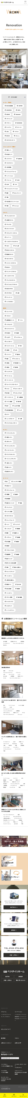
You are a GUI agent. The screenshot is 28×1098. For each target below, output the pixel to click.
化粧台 (6, 367)
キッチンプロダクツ (5, 1016)
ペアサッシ (7, 537)
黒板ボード (7, 584)
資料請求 (14, 930)
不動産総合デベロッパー (7, 1054)
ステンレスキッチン (9, 446)
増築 (6, 193)
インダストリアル (9, 276)
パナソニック (8, 119)
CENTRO (19, 106)
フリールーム (8, 376)
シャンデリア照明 (16, 481)
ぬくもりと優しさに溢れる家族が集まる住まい (13, 774)
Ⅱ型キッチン (8, 463)
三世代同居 (7, 167)
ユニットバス (8, 311)
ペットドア (16, 524)
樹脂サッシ (15, 533)
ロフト (6, 414)
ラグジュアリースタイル (10, 233)
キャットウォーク (9, 520)
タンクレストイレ (9, 329)
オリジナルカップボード (10, 423)
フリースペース (8, 380)
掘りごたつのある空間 (10, 563)
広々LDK (18, 584)
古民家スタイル (8, 220)
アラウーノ (7, 123)
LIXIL (6, 131)
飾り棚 (6, 393)
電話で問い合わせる (20, 980)
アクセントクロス (9, 550)
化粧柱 (6, 363)
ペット (6, 524)
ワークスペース (8, 397)
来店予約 (7, 976)
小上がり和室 (16, 406)
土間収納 (20, 397)
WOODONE (18, 123)
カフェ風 (16, 246)
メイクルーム (18, 337)
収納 (6, 567)
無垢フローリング (9, 503)
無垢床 (6, 546)
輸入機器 (19, 597)
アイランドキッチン (9, 433)
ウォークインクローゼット (11, 384)
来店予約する (14, 907)
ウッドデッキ (8, 371)
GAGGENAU (8, 110)
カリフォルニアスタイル (10, 284)
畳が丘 (17, 354)
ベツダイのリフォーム (6, 1014)
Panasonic (17, 114)
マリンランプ (8, 507)
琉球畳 (17, 537)
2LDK (6, 184)
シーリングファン (9, 610)
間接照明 (7, 554)
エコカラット (8, 606)
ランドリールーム (9, 346)
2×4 (15, 184)
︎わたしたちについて (6, 1029)
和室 (6, 359)
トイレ (20, 320)
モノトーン (7, 237)
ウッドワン (7, 127)
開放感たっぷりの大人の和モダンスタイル (12, 638)
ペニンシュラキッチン (10, 459)
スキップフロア (17, 393)
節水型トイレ (17, 363)
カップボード (8, 341)
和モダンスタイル (9, 250)
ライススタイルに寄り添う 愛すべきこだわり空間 (13, 701)
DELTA (18, 110)
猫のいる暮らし (16, 567)
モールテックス (8, 601)
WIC (20, 346)
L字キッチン (8, 441)
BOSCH (7, 136)
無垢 (20, 503)
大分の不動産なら (7, 1065)
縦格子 (15, 494)
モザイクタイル (8, 516)
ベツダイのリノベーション (20, 1014)
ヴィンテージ (8, 297)
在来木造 (19, 159)
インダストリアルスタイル (11, 241)
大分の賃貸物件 (4, 1071)
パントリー (7, 354)
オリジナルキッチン (9, 454)
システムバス (8, 324)
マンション (15, 206)
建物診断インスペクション (20, 1016)
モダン (6, 246)
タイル (6, 389)
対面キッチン (8, 437)
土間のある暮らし (9, 580)
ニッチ (19, 410)
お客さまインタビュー (6, 1042)
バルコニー (7, 316)
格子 (6, 406)
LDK (15, 350)
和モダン (7, 267)
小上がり (7, 337)
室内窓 (15, 367)
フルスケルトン (8, 163)
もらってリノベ (16, 193)
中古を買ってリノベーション (11, 201)
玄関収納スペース (9, 320)
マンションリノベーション (11, 189)
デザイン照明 (8, 597)
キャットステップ (9, 571)
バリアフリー (8, 159)
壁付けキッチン (8, 471)
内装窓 (16, 333)
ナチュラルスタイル (9, 280)
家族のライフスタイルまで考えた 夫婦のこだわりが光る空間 (13, 810)
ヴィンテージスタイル (10, 271)
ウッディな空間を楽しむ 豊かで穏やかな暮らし (14, 737)
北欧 (17, 293)
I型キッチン (7, 467)
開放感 (17, 529)
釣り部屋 (7, 542)
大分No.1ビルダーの (21, 1072)
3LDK (17, 180)
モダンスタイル (8, 259)
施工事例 (3, 1038)
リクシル (15, 131)
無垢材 (16, 542)
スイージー (18, 127)
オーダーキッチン (9, 450)
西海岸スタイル (8, 254)
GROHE (7, 114)
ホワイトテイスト (9, 229)
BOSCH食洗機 (8, 106)
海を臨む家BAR (5, 667)
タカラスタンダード (9, 140)
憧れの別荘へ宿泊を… (7, 1079)
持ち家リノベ (8, 154)
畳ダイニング (8, 559)
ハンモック (7, 529)
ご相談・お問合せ (14, 955)
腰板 (6, 533)
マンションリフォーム (10, 171)
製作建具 (7, 499)
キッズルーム (16, 359)
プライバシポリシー (22, 1086)
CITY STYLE (8, 293)
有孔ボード (7, 486)
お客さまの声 (18, 1042)
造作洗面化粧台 (8, 410)
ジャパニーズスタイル (10, 263)
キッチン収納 (8, 511)
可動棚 (6, 494)
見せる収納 (7, 589)
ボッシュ (16, 136)
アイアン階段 (8, 401)
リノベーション (8, 176)
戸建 (6, 206)
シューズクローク (9, 419)
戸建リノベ (7, 150)
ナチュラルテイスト (9, 216)
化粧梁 (6, 350)
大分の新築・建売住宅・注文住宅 (21, 1066)
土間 (20, 419)
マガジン (17, 1038)
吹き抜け (7, 333)
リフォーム (7, 180)
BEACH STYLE (8, 289)
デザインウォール (9, 490)
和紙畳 (16, 554)
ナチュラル (7, 224)
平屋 (6, 197)
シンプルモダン (8, 301)
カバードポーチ (17, 389)
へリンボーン (8, 576)
